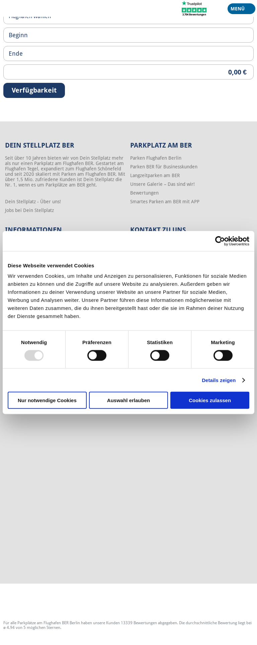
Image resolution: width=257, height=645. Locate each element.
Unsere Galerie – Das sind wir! (162, 184)
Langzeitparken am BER (155, 175)
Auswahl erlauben (128, 400)
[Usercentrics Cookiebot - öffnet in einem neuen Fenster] (220, 241)
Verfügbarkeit (34, 90)
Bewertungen (144, 193)
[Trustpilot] (194, 8)
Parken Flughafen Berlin (155, 158)
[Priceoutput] (128, 71)
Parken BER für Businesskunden (163, 166)
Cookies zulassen (210, 400)
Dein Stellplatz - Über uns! (33, 201)
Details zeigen (219, 380)
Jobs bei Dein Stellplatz (29, 210)
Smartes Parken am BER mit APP (164, 201)
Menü (239, 10)
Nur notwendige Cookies (47, 400)
